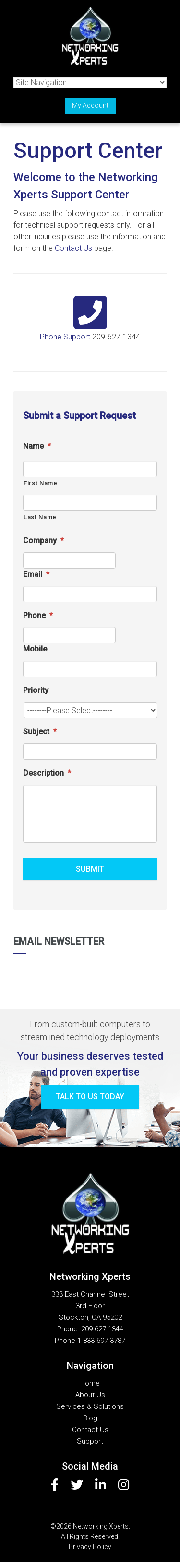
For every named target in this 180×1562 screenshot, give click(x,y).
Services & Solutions (90, 1406)
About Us (90, 1395)
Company (43, 540)
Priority (35, 690)
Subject (40, 731)
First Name (41, 483)
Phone (38, 615)
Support (90, 1441)
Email (36, 574)
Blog (90, 1418)
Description (47, 773)
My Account (90, 105)
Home (90, 1383)
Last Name (40, 517)
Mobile (35, 648)
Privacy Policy (90, 1546)
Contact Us (73, 248)
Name (37, 446)
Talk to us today (90, 1096)
